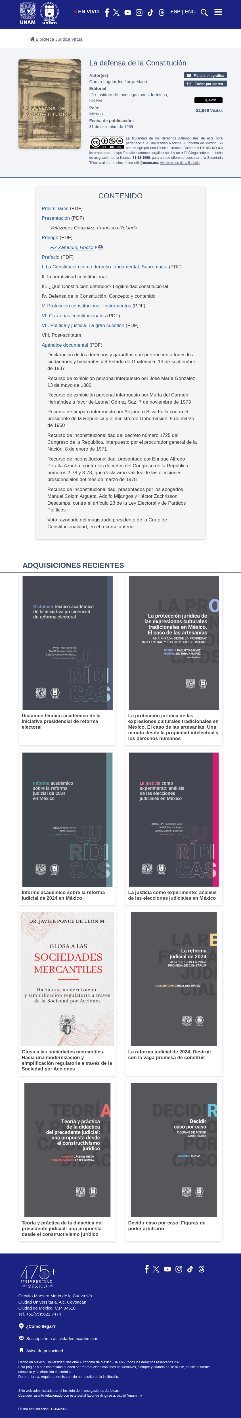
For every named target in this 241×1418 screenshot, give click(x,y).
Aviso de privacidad (41, 1350)
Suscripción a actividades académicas (58, 1338)
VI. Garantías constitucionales (74, 315)
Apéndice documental (65, 345)
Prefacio (50, 257)
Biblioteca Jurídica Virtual (56, 39)
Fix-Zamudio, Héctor (72, 247)
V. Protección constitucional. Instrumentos (86, 306)
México (96, 113)
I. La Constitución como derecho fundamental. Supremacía (104, 267)
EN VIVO (86, 12)
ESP (175, 12)
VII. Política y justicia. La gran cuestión (83, 325)
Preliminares (55, 208)
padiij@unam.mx (129, 1396)
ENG (190, 12)
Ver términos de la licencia (180, 163)
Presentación (56, 218)
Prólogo (50, 237)
